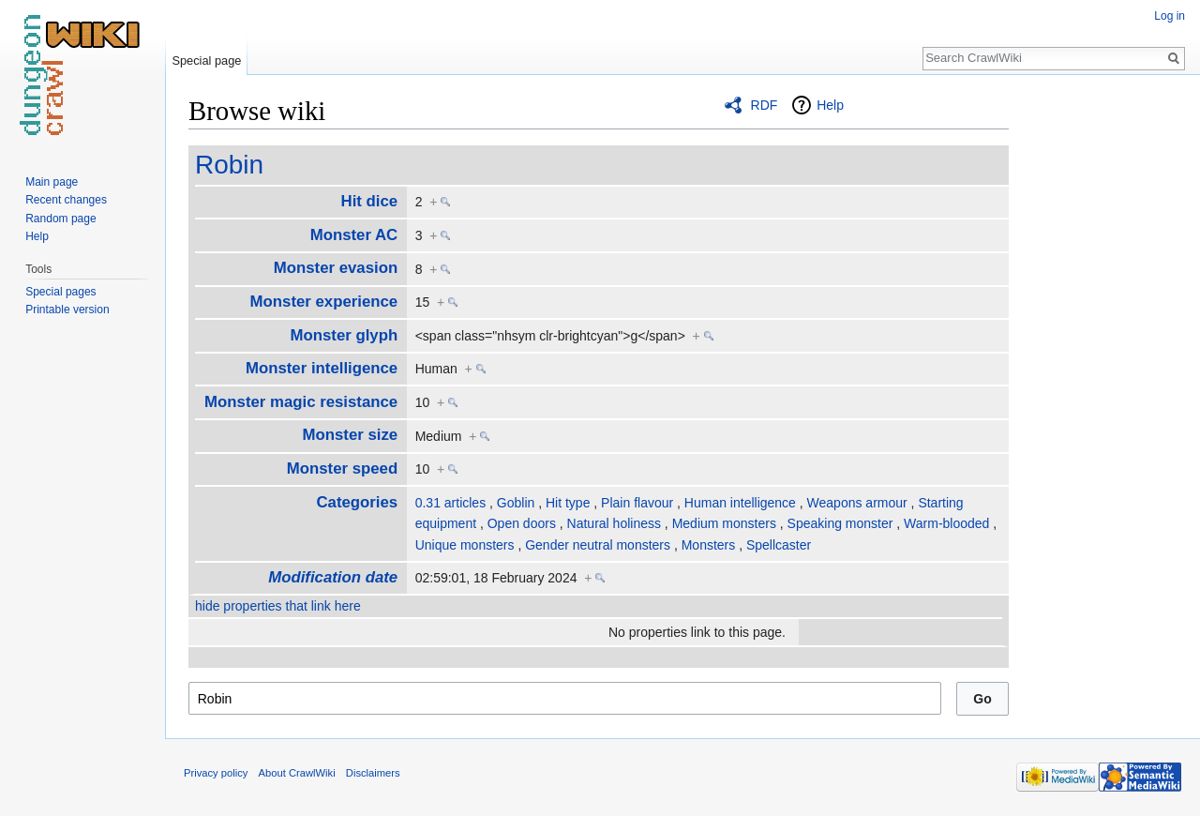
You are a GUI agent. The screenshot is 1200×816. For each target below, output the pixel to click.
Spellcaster (778, 544)
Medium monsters (724, 523)
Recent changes (66, 199)
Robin (229, 164)
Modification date (333, 577)
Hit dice (369, 201)
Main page (51, 182)
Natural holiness (614, 523)
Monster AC (354, 235)
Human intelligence (740, 502)
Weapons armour (857, 502)
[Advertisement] (1103, 375)
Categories (357, 502)
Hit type (568, 502)
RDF (764, 105)
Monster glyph (344, 335)
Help (830, 105)
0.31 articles (450, 502)
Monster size (350, 435)
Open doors (522, 523)
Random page (60, 218)
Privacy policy (216, 772)
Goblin (515, 502)
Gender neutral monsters (597, 544)
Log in (1169, 16)
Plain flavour (637, 502)
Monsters (709, 544)
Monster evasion (336, 268)
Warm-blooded (946, 523)
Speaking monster (840, 523)
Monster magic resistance (301, 402)
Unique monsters (465, 544)
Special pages (60, 291)
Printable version (67, 309)
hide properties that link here (278, 605)
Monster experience (324, 301)
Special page (206, 60)
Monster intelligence (322, 368)
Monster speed (342, 468)
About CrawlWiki (297, 772)
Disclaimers (373, 772)
